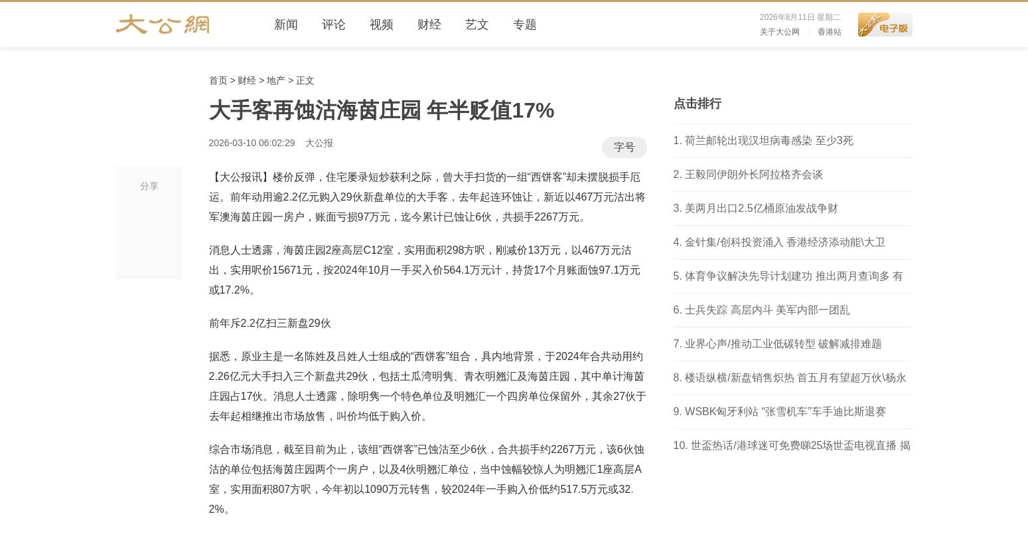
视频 (382, 24)
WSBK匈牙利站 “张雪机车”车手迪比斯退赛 (785, 411)
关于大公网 (780, 32)
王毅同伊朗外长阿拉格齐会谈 (754, 174)
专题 (525, 24)
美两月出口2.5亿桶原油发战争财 (761, 208)
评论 (334, 24)
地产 (276, 80)
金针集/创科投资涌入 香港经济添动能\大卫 (785, 242)
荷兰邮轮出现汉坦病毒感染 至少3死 (769, 140)
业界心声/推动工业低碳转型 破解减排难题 (783, 343)
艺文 (477, 24)
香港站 (830, 32)
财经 (429, 24)
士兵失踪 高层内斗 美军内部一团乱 (767, 310)
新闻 (286, 24)
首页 (218, 80)
